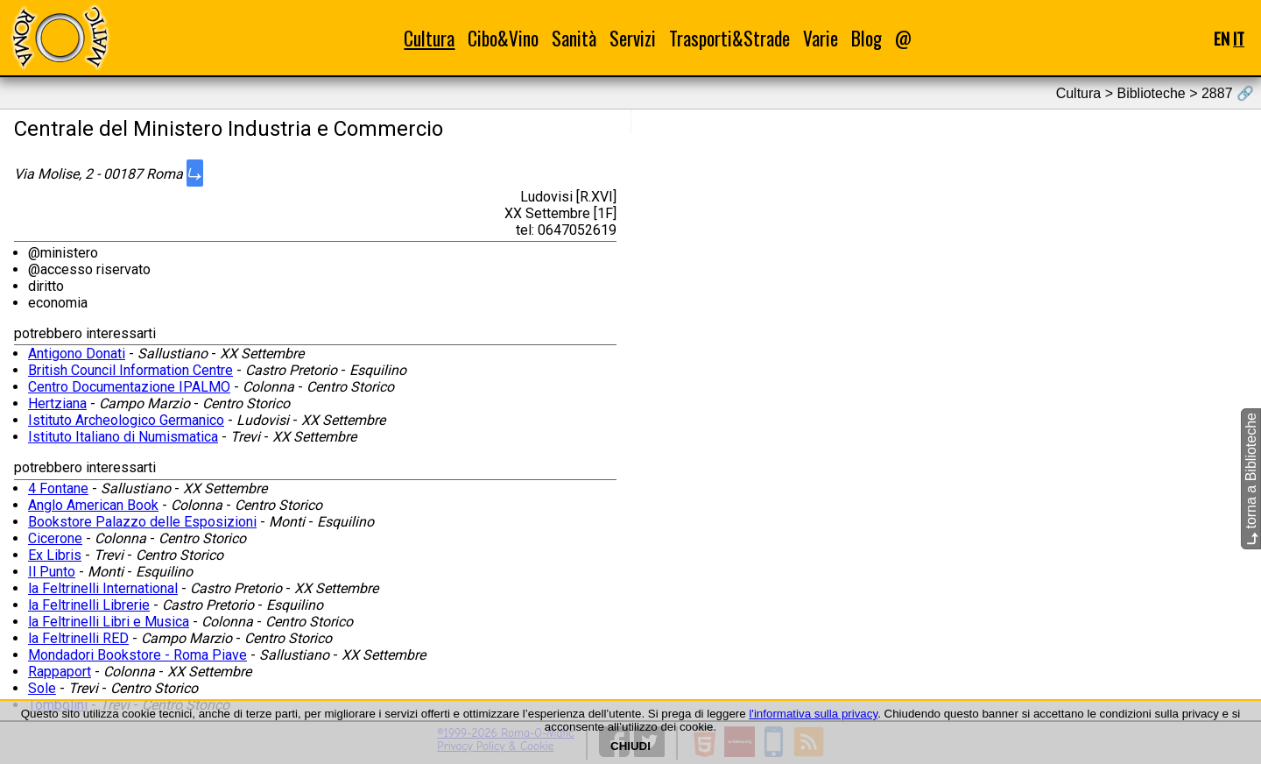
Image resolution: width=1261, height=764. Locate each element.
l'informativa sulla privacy (813, 713)
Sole (42, 688)
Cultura (429, 38)
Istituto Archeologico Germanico (126, 420)
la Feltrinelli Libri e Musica (108, 621)
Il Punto (51, 571)
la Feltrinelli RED (78, 638)
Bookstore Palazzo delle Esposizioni (142, 521)
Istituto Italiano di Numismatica (123, 436)
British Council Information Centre (130, 370)
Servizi (632, 38)
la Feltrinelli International (103, 588)
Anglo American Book (93, 505)
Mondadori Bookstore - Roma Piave (137, 655)
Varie (820, 38)
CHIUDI (630, 746)
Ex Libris (54, 555)
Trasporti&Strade (729, 38)
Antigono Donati (76, 353)
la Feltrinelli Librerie (89, 605)
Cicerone (55, 538)
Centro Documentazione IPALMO (129, 386)
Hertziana (57, 403)
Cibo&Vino (503, 38)
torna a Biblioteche (1250, 479)
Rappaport (59, 671)
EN (1221, 38)
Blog (866, 38)
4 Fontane (58, 488)
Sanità (574, 38)
